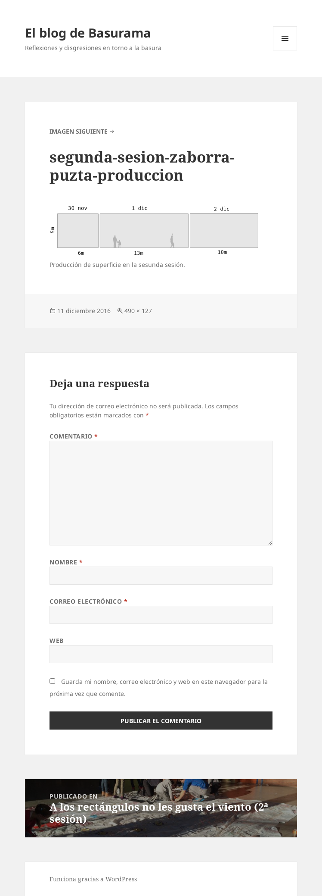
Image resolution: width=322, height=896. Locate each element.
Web (57, 640)
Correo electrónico (88, 601)
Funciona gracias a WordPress (93, 879)
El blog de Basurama (88, 32)
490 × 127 (138, 311)
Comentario (74, 436)
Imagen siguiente (79, 131)
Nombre (66, 562)
